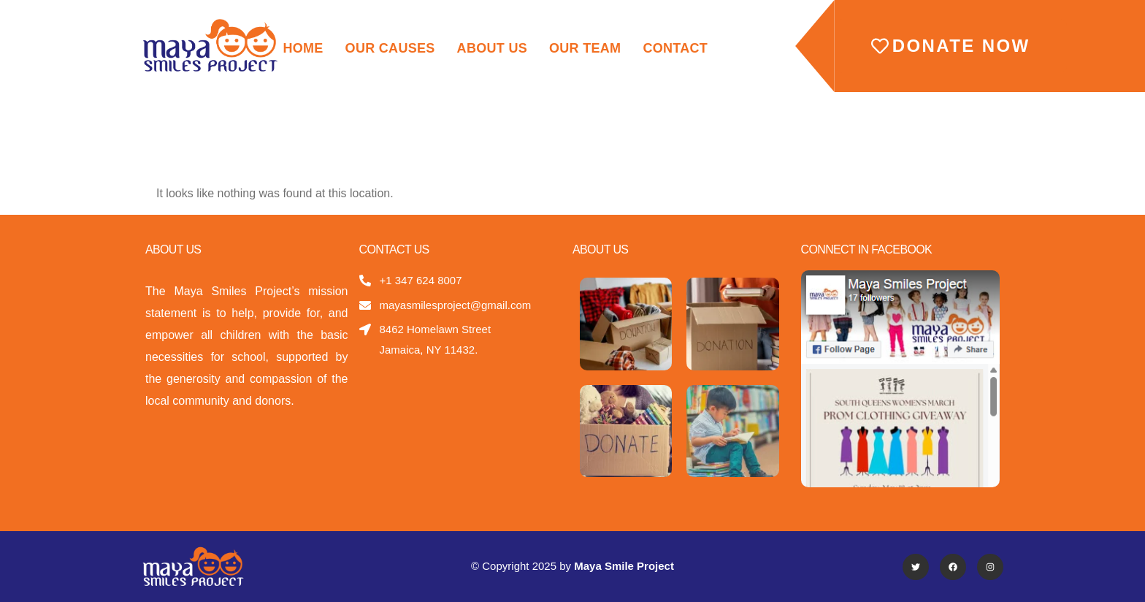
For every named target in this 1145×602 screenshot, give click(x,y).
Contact (675, 48)
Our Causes (390, 48)
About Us (492, 48)
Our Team (585, 48)
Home (303, 48)
